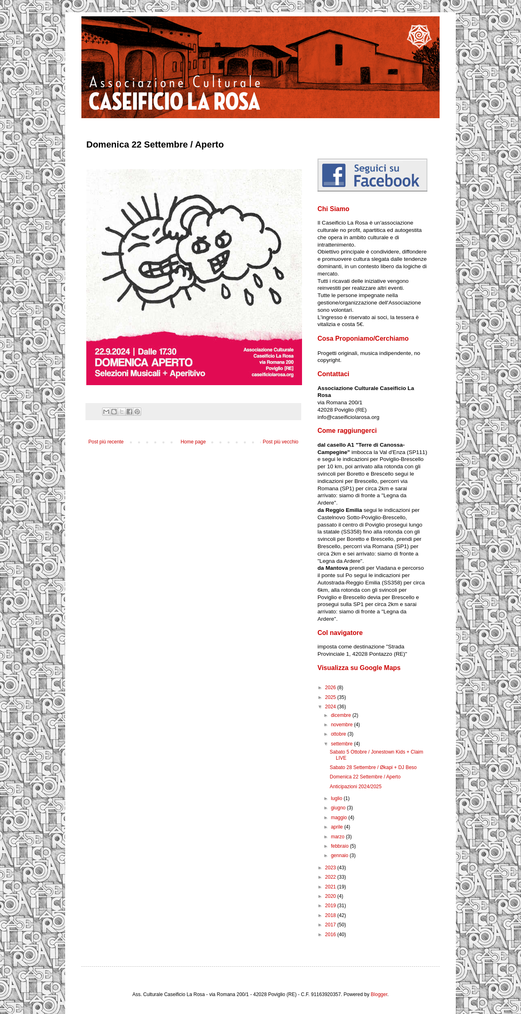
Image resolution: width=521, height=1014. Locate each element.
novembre (342, 724)
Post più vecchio (280, 442)
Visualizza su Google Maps (359, 667)
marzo (338, 837)
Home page (193, 442)
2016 (331, 934)
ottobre (339, 734)
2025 (331, 697)
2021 (331, 887)
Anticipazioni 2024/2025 (355, 786)
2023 (331, 868)
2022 (331, 877)
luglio (337, 798)
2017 (331, 925)
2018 (331, 915)
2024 (331, 707)
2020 (331, 896)
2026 (331, 687)
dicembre (341, 715)
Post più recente (106, 442)
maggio (339, 817)
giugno (339, 808)
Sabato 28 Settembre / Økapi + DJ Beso (373, 767)
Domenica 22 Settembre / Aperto (365, 777)
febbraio (340, 846)
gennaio (340, 855)
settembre (342, 744)
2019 (331, 905)
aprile (337, 827)
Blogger (379, 994)
